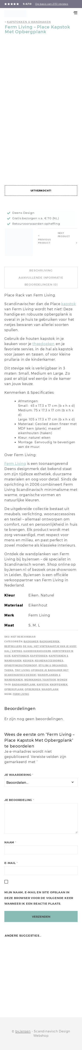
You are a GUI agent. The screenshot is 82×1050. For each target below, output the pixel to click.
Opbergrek (32, 689)
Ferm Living (15, 464)
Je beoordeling (19, 800)
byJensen (22, 1031)
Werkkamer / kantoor (40, 679)
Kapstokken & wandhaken (29, 21)
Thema (9, 670)
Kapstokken (20, 656)
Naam (10, 842)
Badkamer (31, 641)
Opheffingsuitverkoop (20, 665)
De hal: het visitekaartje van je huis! (49, 646)
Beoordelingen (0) (41, 284)
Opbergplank (14, 689)
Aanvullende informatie (41, 277)
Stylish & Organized (52, 665)
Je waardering (18, 775)
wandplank (50, 689)
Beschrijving (41, 270)
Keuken (28, 660)
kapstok (68, 304)
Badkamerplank (23, 684)
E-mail (11, 863)
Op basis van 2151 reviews (51, 3)
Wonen (62, 679)
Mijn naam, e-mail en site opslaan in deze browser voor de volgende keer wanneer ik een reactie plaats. (38, 898)
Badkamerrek (49, 641)
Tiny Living (22, 670)
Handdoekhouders (37, 651)
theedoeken (43, 344)
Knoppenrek (59, 684)
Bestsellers (13, 646)
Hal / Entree (13, 651)
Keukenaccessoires (49, 660)
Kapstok (43, 684)
